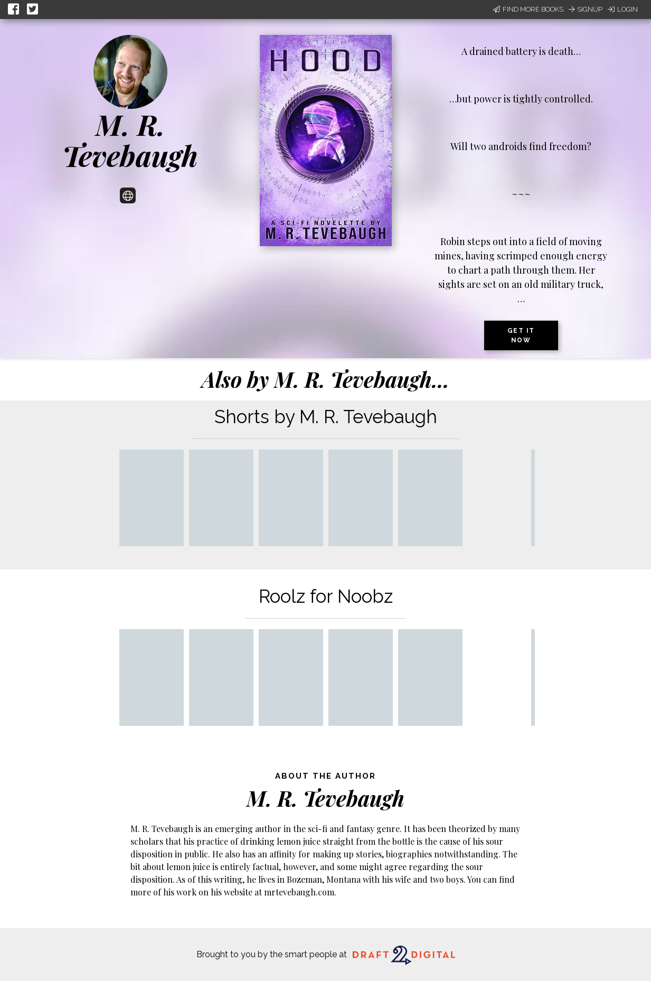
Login (623, 9)
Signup (585, 9)
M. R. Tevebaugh (130, 139)
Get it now (521, 335)
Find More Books (528, 9)
